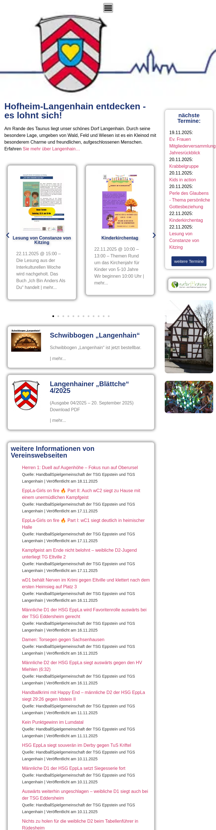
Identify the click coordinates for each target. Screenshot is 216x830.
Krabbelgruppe (184, 166)
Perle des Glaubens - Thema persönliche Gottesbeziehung (189, 200)
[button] (7, 235)
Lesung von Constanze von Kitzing (184, 240)
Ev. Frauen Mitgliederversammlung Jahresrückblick (192, 146)
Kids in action (182, 179)
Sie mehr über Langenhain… (51, 148)
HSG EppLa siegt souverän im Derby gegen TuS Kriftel (76, 745)
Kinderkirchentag (186, 220)
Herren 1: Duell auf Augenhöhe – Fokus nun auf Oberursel (80, 467)
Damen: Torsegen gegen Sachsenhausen (63, 639)
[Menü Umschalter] (108, 8)
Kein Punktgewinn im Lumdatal (52, 722)
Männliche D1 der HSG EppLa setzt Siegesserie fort (73, 768)
